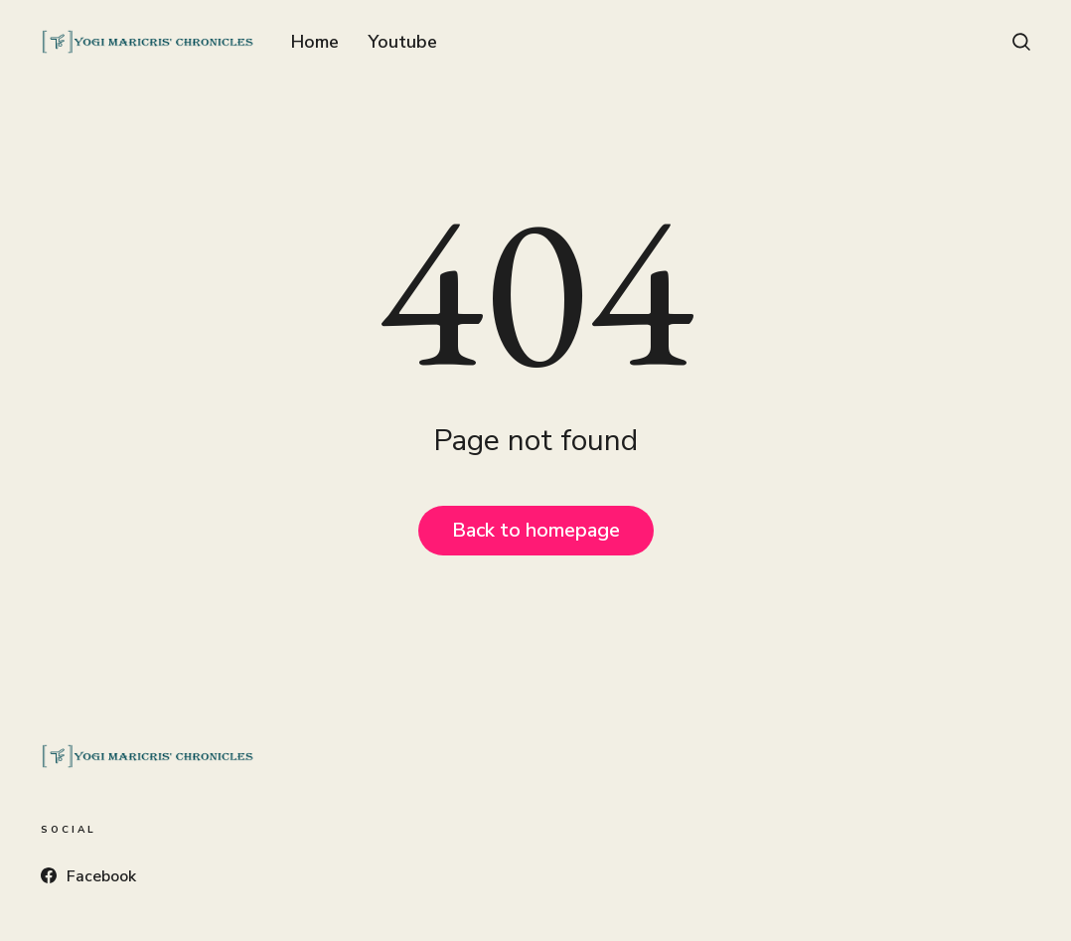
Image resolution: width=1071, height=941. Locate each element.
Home (315, 42)
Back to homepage (536, 530)
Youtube (402, 42)
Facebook (88, 876)
